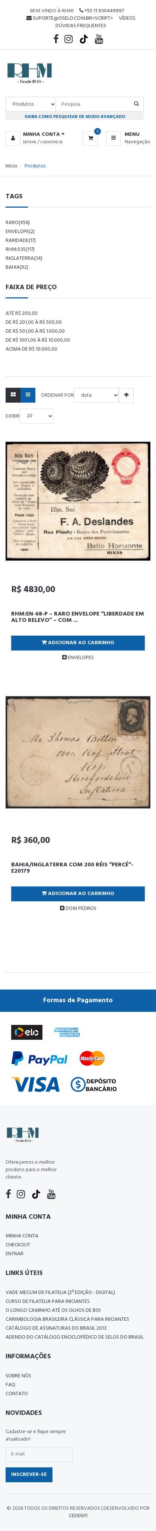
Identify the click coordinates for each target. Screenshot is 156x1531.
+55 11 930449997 (101, 11)
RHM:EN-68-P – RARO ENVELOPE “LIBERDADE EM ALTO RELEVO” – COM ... (77, 617)
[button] (36, 134)
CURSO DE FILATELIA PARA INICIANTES (48, 1301)
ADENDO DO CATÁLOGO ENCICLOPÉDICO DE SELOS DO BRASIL (75, 1337)
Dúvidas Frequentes (80, 26)
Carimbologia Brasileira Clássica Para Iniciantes (67, 1319)
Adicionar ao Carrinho (78, 643)
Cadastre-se (52, 142)
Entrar (29, 142)
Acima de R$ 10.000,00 (31, 349)
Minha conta (22, 1236)
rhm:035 (20, 249)
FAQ (10, 1385)
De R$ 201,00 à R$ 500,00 (34, 322)
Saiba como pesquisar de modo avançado (75, 116)
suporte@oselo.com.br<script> (69, 18)
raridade (21, 240)
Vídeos (127, 18)
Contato (17, 1394)
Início (11, 166)
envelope (20, 231)
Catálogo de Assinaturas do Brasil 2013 (56, 1328)
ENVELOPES (78, 657)
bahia (17, 267)
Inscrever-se (29, 1474)
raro (18, 222)
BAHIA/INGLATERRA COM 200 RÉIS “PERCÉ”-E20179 (72, 868)
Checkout (18, 1245)
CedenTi (78, 1516)
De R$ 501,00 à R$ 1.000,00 (35, 331)
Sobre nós (18, 1376)
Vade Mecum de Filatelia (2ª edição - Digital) (60, 1292)
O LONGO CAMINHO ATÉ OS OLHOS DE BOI (53, 1310)
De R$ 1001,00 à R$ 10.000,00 (38, 340)
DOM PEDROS (78, 908)
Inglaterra (24, 258)
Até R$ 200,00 (22, 313)
